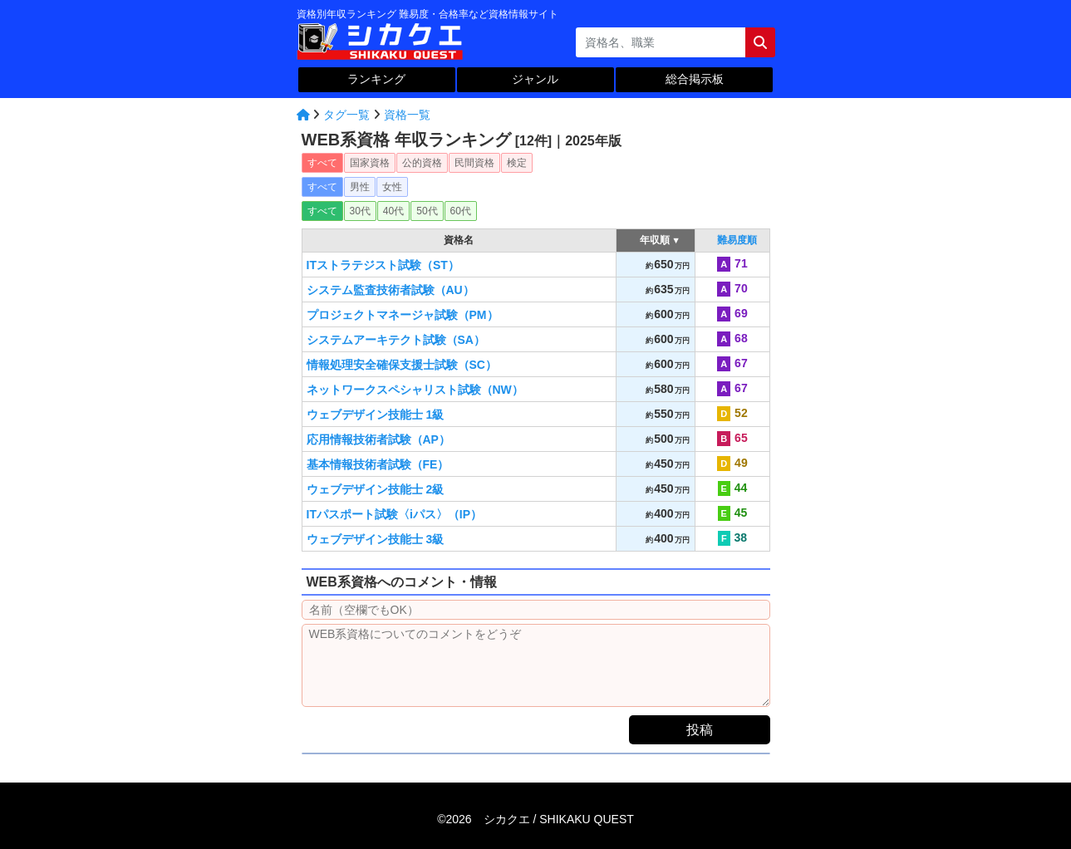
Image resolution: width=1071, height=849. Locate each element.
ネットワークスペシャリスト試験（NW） (415, 389)
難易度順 (737, 240)
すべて (322, 163)
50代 (426, 211)
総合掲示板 (695, 79)
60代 (460, 211)
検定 (517, 163)
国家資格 (370, 163)
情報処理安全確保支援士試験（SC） (402, 364)
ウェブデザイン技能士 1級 (376, 414)
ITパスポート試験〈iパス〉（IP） (395, 514)
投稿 (699, 730)
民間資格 (474, 163)
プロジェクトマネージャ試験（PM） (403, 314)
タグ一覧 (346, 114)
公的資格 (422, 163)
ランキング (376, 79)
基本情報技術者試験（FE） (378, 464)
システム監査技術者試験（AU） (390, 290)
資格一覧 (407, 114)
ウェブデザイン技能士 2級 (376, 489)
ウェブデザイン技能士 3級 (376, 539)
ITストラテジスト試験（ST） (383, 265)
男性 (360, 187)
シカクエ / (559, 819)
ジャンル (535, 79)
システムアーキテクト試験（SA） (396, 339)
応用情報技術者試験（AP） (378, 439)
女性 (392, 187)
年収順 (655, 240)
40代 (393, 211)
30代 (360, 211)
